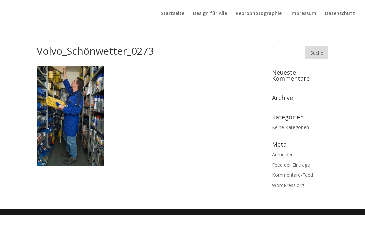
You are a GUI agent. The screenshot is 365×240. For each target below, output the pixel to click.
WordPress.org (288, 185)
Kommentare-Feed (292, 175)
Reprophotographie (259, 13)
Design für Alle (210, 13)
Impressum (303, 13)
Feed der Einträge (291, 165)
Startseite (172, 13)
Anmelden (283, 154)
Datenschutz (340, 13)
